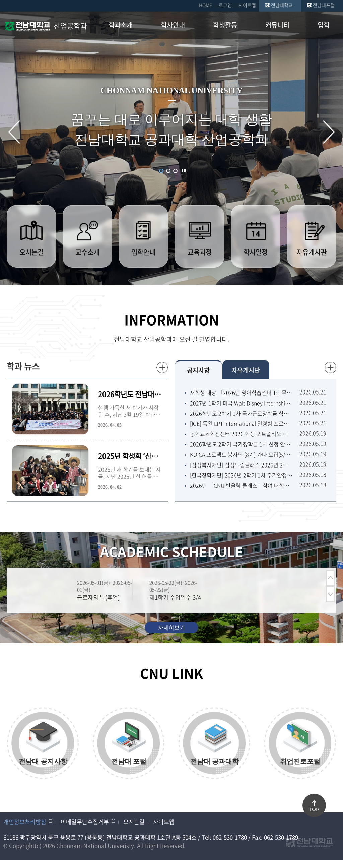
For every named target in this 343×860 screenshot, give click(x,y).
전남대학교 (282, 5)
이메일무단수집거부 (85, 821)
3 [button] (175, 171)
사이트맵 (247, 5)
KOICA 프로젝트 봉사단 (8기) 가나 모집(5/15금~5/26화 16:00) (241, 454)
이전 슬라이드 (14, 131)
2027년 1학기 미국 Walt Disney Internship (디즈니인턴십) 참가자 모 (241, 403)
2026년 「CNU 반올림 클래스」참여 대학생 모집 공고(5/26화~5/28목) (241, 485)
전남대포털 (324, 5)
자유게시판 (245, 370)
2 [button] (168, 171)
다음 (330, 594)
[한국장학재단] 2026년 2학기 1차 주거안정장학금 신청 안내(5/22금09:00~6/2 (241, 475)
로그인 (225, 5)
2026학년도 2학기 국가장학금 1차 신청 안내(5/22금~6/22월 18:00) (241, 444)
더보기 (162, 367)
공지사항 (198, 370)
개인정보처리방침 (24, 821)
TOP (314, 809)
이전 (330, 578)
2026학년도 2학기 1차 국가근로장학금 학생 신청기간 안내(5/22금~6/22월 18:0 (241, 413)
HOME (205, 5)
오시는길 (134, 821)
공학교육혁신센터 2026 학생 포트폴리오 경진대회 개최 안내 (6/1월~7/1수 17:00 (241, 433)
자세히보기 (171, 627)
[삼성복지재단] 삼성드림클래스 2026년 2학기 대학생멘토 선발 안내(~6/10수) (241, 465)
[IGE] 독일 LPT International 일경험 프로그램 (241, 423)
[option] (96, 590)
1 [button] (161, 171)
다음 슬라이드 (328, 131)
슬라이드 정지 (184, 170)
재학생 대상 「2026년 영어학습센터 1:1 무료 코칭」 (241, 392)
